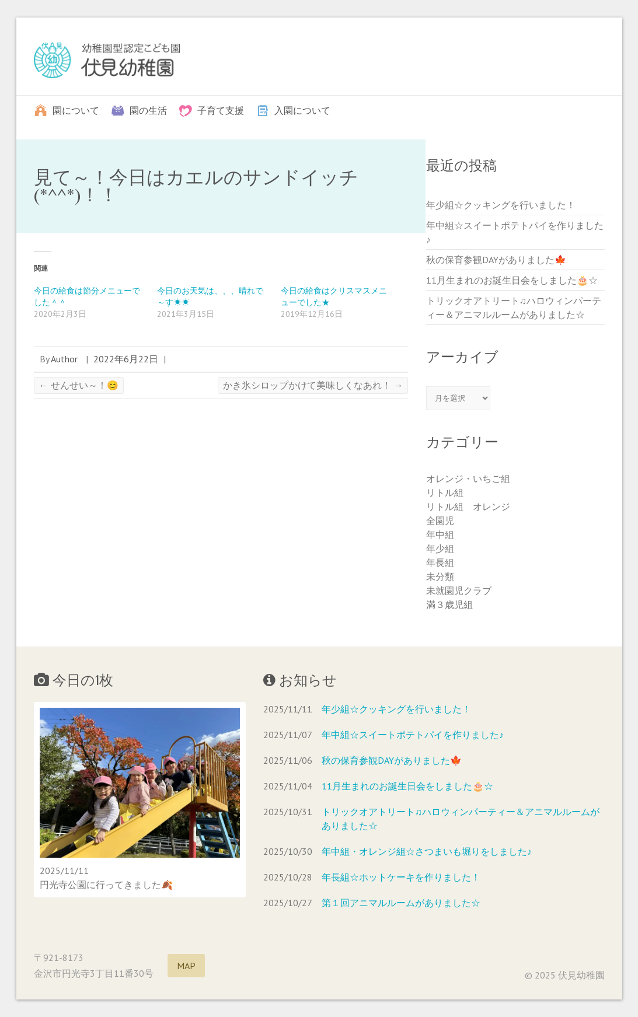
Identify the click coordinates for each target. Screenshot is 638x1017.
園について (76, 109)
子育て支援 (220, 109)
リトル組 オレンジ (468, 506)
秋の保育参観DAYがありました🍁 (496, 259)
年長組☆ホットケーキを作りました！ (401, 877)
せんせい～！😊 (78, 385)
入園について (302, 109)
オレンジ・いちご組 (468, 478)
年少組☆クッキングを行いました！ (501, 205)
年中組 (440, 534)
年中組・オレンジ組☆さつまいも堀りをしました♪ (427, 851)
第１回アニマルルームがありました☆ (401, 902)
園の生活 (148, 109)
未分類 (440, 576)
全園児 (440, 520)
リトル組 (444, 492)
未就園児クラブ (458, 590)
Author (64, 359)
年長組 (440, 562)
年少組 (440, 548)
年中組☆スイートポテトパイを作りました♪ (413, 734)
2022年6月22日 (125, 359)
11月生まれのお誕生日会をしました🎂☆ (512, 280)
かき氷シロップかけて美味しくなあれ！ (313, 385)
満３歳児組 (449, 604)
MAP (186, 965)
